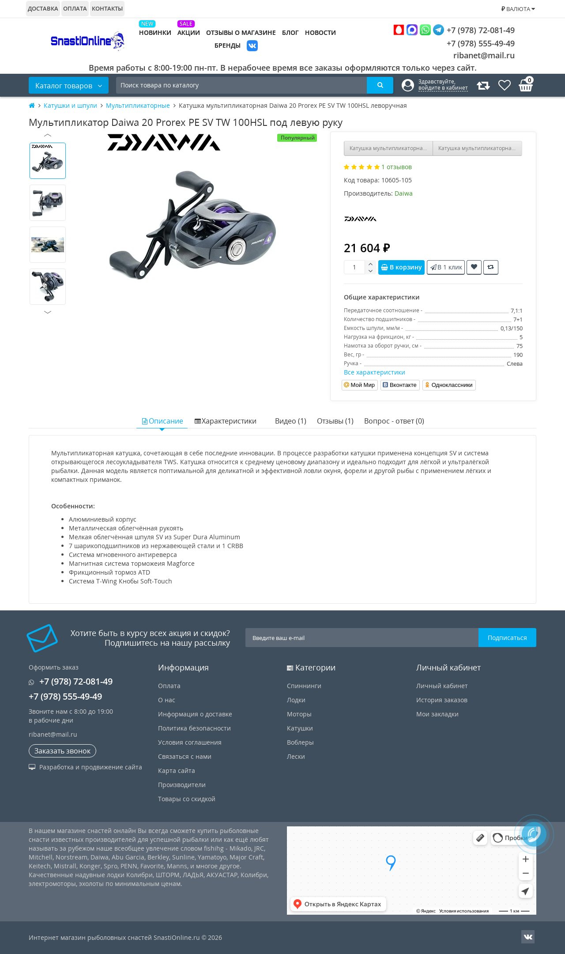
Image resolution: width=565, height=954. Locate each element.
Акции (188, 32)
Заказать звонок (62, 751)
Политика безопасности (194, 728)
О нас (166, 700)
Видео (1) (290, 421)
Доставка (43, 8)
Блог (290, 32)
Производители (182, 784)
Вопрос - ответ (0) (394, 421)
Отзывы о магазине (241, 32)
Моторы (299, 714)
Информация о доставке (195, 714)
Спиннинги (304, 685)
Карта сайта (176, 770)
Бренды (228, 45)
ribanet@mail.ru (484, 55)
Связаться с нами (184, 756)
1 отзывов (396, 167)
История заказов (441, 700)
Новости (320, 32)
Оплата (75, 8)
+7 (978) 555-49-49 (474, 43)
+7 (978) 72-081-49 (454, 29)
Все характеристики (374, 372)
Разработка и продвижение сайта (85, 767)
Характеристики (225, 421)
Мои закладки (437, 714)
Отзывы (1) (335, 421)
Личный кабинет (442, 685)
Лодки (296, 700)
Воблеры (300, 742)
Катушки (300, 728)
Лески (296, 756)
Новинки (155, 32)
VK (252, 46)
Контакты (107, 8)
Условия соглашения (190, 742)
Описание (162, 421)
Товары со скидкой (186, 799)
